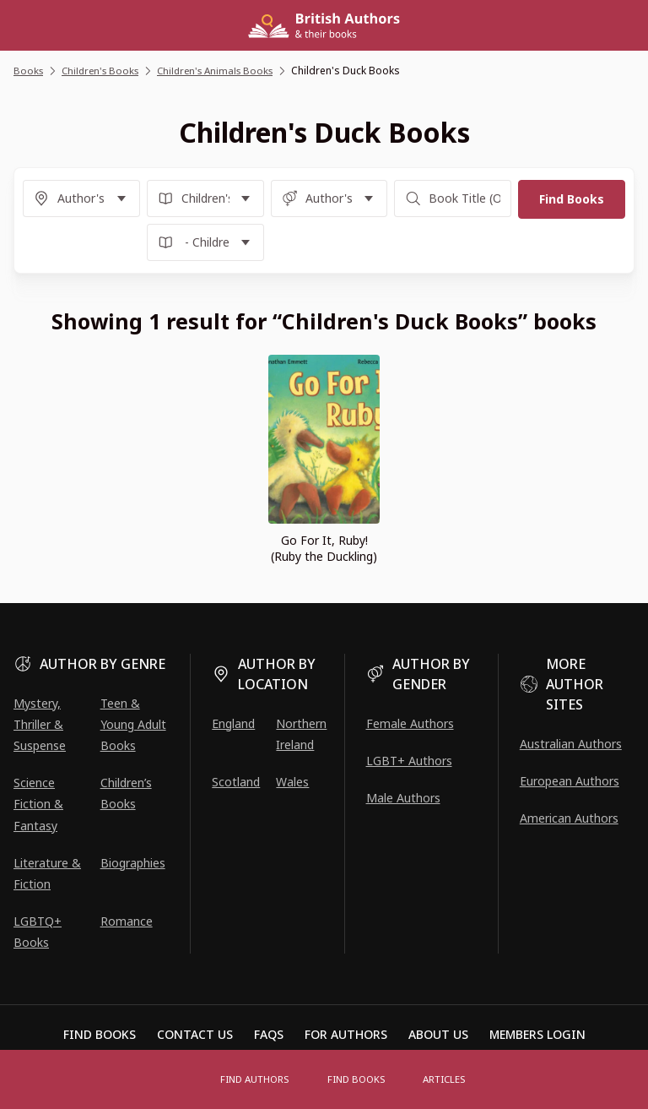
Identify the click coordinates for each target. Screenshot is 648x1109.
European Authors (569, 781)
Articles (442, 1079)
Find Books (357, 1079)
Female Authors (410, 723)
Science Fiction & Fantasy (38, 804)
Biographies (132, 863)
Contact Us (195, 1034)
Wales (292, 782)
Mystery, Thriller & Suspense (40, 724)
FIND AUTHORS (258, 1079)
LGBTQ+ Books (38, 931)
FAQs (269, 1034)
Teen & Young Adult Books (133, 724)
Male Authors (403, 798)
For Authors (346, 1034)
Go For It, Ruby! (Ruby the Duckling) (324, 548)
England (233, 723)
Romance (126, 921)
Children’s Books (126, 793)
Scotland (236, 782)
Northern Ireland (301, 734)
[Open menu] (189, 1079)
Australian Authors (571, 744)
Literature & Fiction (47, 873)
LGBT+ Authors (409, 761)
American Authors (569, 818)
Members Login (537, 1034)
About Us (438, 1034)
